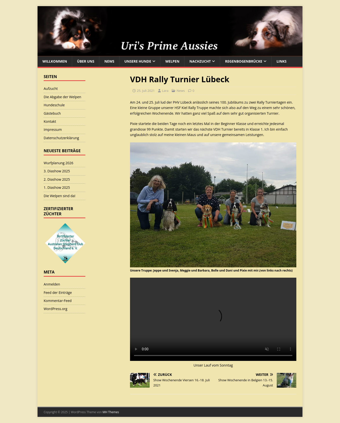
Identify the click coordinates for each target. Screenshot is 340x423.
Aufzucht (51, 88)
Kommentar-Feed (58, 300)
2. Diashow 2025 (57, 179)
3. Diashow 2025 (57, 171)
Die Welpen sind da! (59, 195)
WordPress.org (55, 308)
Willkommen (54, 61)
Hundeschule (54, 105)
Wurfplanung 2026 (58, 163)
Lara (165, 90)
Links (281, 61)
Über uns (85, 61)
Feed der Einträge (58, 292)
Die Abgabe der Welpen (62, 97)
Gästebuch (52, 113)
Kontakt (50, 121)
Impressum (53, 129)
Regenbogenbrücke (243, 61)
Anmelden (52, 284)
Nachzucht (200, 61)
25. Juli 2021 (146, 90)
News (109, 61)
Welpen (172, 61)
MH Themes (111, 412)
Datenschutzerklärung (61, 138)
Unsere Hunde (137, 61)
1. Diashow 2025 (57, 187)
